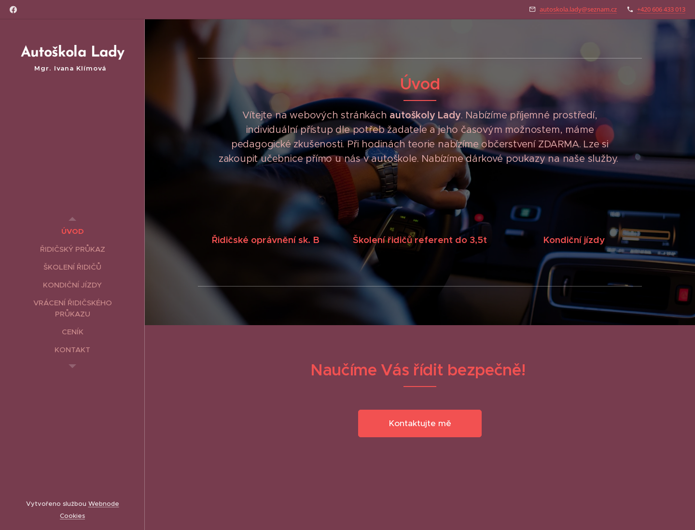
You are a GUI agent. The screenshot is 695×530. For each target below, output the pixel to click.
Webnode (103, 504)
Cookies (72, 516)
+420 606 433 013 (661, 9)
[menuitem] (72, 231)
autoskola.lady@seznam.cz (578, 9)
